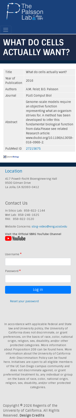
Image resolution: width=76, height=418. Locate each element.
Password (11, 271)
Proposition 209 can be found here (38, 349)
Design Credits (32, 415)
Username (12, 254)
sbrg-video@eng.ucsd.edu (49, 226)
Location (13, 171)
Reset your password (24, 301)
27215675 (33, 149)
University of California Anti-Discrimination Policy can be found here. (36, 358)
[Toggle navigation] (5, 30)
